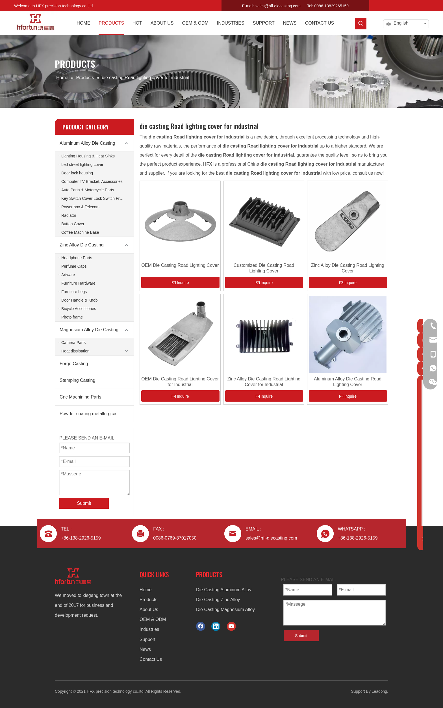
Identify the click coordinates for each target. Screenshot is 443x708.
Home (146, 589)
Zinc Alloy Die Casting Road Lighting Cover (347, 268)
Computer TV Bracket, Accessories (92, 181)
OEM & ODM (153, 619)
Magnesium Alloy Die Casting (89, 329)
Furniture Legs (74, 291)
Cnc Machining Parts (80, 397)
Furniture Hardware (78, 283)
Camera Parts (73, 342)
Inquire (180, 282)
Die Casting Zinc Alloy (218, 599)
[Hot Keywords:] (360, 23)
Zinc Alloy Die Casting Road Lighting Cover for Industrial (264, 381)
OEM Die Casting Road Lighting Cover (180, 265)
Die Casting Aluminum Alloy (223, 589)
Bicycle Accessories (78, 308)
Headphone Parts (76, 258)
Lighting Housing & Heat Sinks (88, 156)
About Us (149, 609)
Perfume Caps (73, 266)
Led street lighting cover (82, 164)
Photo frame (72, 317)
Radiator (68, 215)
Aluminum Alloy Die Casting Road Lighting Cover (347, 381)
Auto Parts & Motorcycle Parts (87, 190)
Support (147, 639)
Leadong (379, 691)
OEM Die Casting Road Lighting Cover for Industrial (180, 381)
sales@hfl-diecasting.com (278, 6)
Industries (149, 629)
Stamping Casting (77, 380)
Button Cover (72, 224)
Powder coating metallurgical (89, 413)
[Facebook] (404, 4)
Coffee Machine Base (80, 232)
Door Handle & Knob (79, 300)
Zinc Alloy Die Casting (82, 245)
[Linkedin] (414, 4)
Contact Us (151, 659)
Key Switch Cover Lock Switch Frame (94, 198)
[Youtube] (423, 4)
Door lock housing (77, 173)
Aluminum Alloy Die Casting (87, 143)
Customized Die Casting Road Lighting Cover (264, 268)
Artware (68, 274)
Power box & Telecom (80, 207)
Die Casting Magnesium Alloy (225, 609)
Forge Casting (74, 363)
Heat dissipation (75, 351)
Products (148, 599)
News (145, 649)
